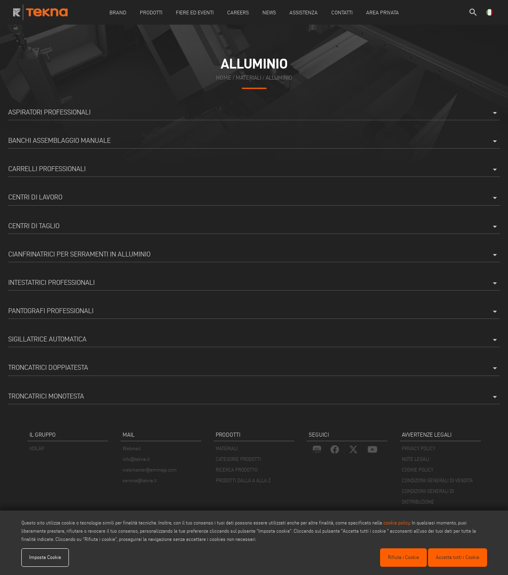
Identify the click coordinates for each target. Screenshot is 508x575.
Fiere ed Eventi (195, 12)
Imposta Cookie (45, 557)
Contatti (342, 12)
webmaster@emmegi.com (150, 469)
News (269, 12)
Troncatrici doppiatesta (254, 368)
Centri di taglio (254, 226)
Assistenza (303, 12)
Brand (117, 12)
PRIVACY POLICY (418, 448)
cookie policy (396, 522)
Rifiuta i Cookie (403, 557)
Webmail (132, 448)
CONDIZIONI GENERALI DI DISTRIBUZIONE (428, 496)
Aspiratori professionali (254, 113)
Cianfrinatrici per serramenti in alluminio (254, 255)
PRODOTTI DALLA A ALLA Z (243, 480)
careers (238, 12)
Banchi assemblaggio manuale (254, 141)
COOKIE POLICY (417, 469)
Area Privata (382, 12)
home (223, 78)
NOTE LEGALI (415, 459)
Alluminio (279, 78)
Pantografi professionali (254, 311)
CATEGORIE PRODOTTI (238, 459)
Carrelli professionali (254, 169)
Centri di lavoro (254, 198)
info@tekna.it (136, 459)
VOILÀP (37, 448)
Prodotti (151, 12)
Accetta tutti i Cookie (457, 557)
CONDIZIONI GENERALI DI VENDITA (437, 480)
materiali (248, 78)
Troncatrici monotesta (254, 397)
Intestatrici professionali (254, 283)
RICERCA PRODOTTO (236, 469)
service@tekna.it (140, 480)
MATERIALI (227, 448)
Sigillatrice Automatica (254, 340)
